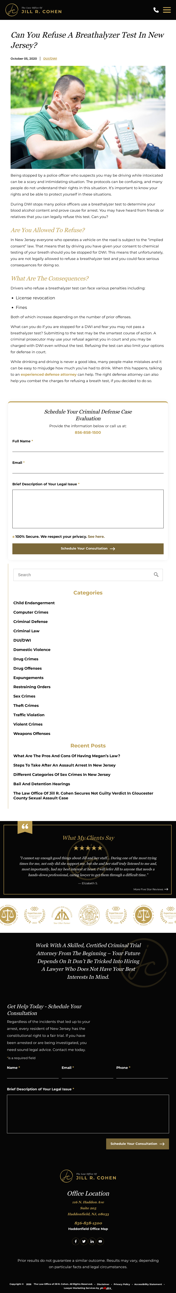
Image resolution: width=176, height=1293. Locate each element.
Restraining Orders (31, 686)
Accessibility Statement (148, 1284)
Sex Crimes (24, 696)
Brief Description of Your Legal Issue (45, 484)
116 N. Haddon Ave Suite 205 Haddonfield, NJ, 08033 (88, 1208)
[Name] (88, 447)
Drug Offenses (27, 668)
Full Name (22, 441)
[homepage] (88, 1176)
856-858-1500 (88, 432)
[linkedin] (92, 1241)
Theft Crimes (26, 705)
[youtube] (100, 1241)
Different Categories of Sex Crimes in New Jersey (61, 774)
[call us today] (156, 10)
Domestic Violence (31, 649)
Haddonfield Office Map (88, 1229)
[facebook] (75, 1241)
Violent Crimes (28, 724)
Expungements (28, 677)
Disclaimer (103, 1284)
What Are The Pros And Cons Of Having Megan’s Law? (66, 755)
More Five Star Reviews (150, 889)
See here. (96, 536)
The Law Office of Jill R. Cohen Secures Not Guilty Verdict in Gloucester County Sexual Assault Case (83, 795)
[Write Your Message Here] (88, 509)
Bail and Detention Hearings (41, 783)
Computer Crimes (30, 612)
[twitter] (84, 1241)
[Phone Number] (142, 1074)
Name (13, 1068)
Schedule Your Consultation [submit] (88, 548)
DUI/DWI (50, 58)
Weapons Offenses (31, 733)
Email (18, 463)
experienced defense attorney (49, 374)
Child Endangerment (34, 602)
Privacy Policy (122, 1284)
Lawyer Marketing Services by (88, 1288)
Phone (123, 1068)
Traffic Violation (28, 714)
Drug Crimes (25, 659)
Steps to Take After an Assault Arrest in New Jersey (64, 765)
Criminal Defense (30, 621)
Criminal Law (26, 631)
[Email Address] (88, 469)
